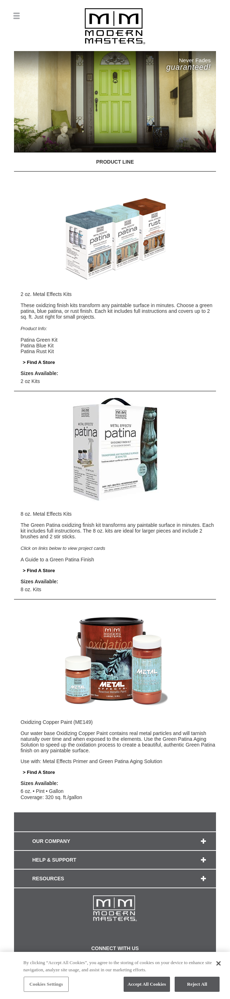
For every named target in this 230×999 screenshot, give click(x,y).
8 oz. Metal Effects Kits (46, 514)
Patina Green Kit (39, 340)
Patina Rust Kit (37, 351)
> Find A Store (39, 362)
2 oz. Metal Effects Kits (46, 294)
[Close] (218, 964)
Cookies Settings (46, 984)
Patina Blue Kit (37, 345)
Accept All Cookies (147, 984)
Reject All (197, 984)
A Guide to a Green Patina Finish (57, 559)
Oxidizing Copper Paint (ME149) (56, 722)
